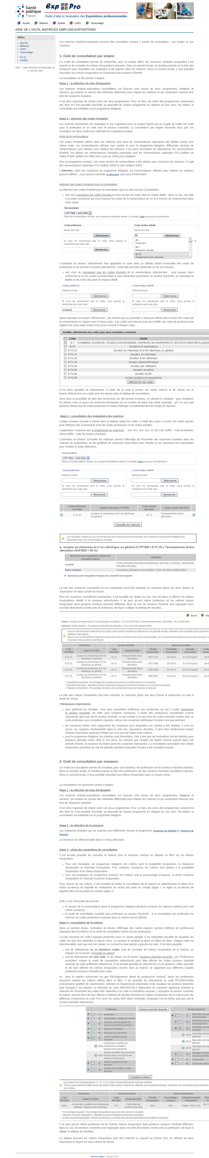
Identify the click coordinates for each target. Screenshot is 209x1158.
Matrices (43, 23)
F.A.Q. (23, 57)
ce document (112, 174)
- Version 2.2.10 (111, 1157)
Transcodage (97, 23)
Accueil (26, 23)
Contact (24, 60)
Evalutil (61, 23)
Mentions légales (98, 1157)
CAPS (78, 23)
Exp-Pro (24, 43)
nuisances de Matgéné (165, 830)
